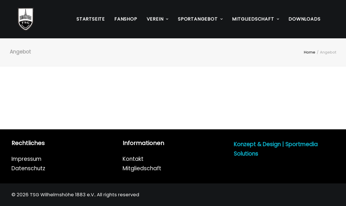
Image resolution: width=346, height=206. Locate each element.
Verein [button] (157, 19)
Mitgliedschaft (142, 168)
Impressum (26, 159)
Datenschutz (28, 168)
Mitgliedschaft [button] (255, 19)
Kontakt (133, 159)
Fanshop (125, 19)
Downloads (304, 19)
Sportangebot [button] (200, 19)
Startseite (90, 19)
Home (309, 52)
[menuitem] (90, 19)
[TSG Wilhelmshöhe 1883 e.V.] (19, 19)
